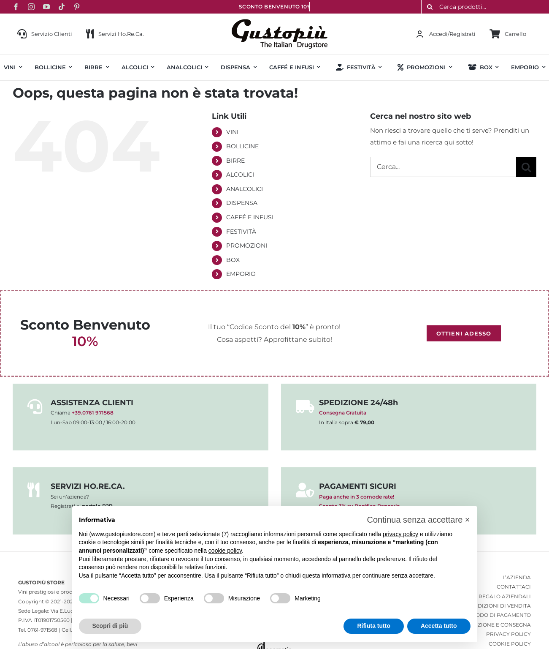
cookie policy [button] (225, 550)
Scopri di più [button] (110, 625)
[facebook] (16, 6)
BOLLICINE (242, 146)
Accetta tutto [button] (439, 625)
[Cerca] (526, 167)
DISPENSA (241, 203)
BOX (233, 260)
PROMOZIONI (246, 245)
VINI (232, 132)
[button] (418, 519)
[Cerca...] (443, 167)
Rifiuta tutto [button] (373, 625)
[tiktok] (61, 6)
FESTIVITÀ (241, 231)
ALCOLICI (240, 174)
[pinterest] (76, 6)
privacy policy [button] (400, 534)
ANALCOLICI (244, 189)
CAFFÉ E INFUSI (249, 217)
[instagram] (31, 6)
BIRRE (235, 160)
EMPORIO (241, 274)
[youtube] (46, 6)
